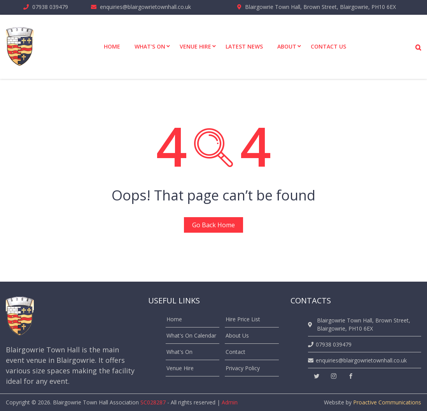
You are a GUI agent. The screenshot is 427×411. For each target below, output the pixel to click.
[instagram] (333, 376)
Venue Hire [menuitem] (195, 46)
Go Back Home (213, 225)
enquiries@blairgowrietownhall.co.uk (145, 6)
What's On (179, 351)
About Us (237, 335)
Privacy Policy (243, 368)
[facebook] (351, 376)
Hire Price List (243, 319)
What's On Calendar (191, 335)
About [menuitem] (286, 46)
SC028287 (153, 402)
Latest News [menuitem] (244, 46)
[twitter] (316, 376)
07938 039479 (50, 6)
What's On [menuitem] (150, 46)
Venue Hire (180, 368)
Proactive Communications (387, 402)
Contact (235, 351)
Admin (230, 402)
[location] (311, 324)
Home (174, 319)
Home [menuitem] (112, 46)
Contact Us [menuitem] (328, 46)
